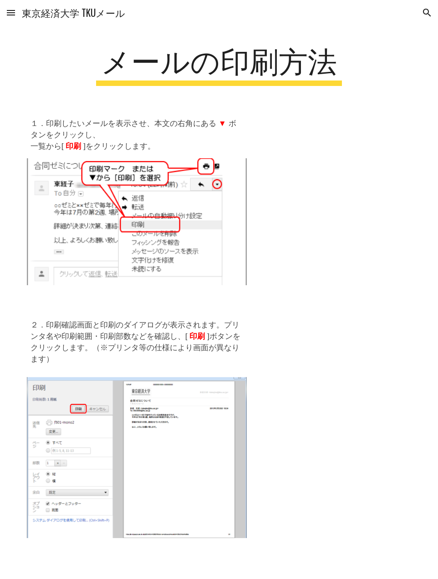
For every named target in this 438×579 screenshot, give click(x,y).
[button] (11, 12)
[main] (219, 64)
